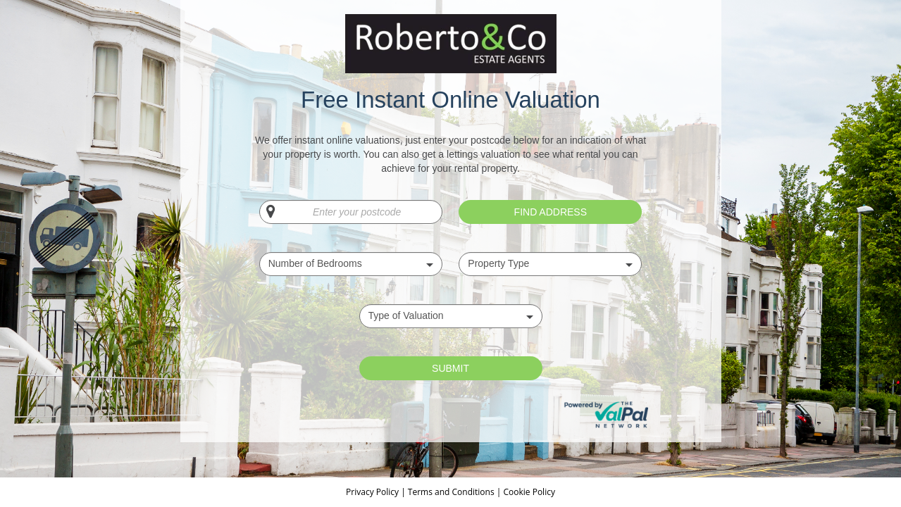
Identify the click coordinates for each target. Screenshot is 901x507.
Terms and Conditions (451, 492)
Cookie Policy (528, 492)
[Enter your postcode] (350, 212)
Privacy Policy (373, 492)
